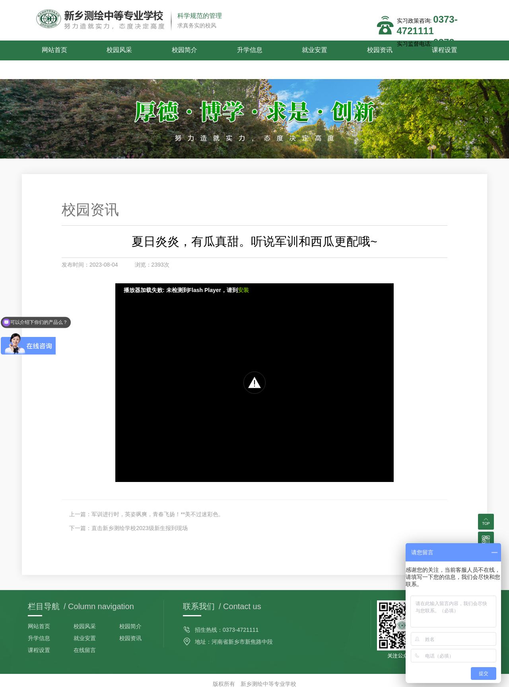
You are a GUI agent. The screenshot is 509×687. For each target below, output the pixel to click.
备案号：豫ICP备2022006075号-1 (254, 679)
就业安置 (273, 50)
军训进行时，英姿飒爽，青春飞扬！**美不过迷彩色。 (157, 495)
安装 (243, 271)
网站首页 (49, 50)
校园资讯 (329, 50)
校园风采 (106, 50)
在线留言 (85, 631)
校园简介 (161, 50)
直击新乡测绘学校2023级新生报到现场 (139, 509)
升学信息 (217, 50)
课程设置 (385, 50)
